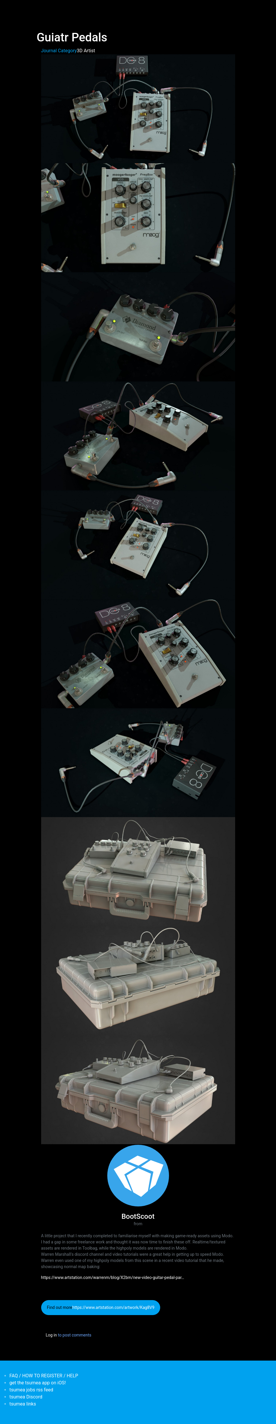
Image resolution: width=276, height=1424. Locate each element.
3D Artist (86, 50)
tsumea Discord (25, 1397)
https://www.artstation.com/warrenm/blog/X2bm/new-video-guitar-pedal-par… (112, 1277)
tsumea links (22, 1404)
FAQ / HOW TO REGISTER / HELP (43, 1375)
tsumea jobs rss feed (31, 1390)
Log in (51, 1335)
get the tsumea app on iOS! (37, 1383)
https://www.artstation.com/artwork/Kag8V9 (113, 1307)
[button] (138, 108)
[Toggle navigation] (40, 8)
